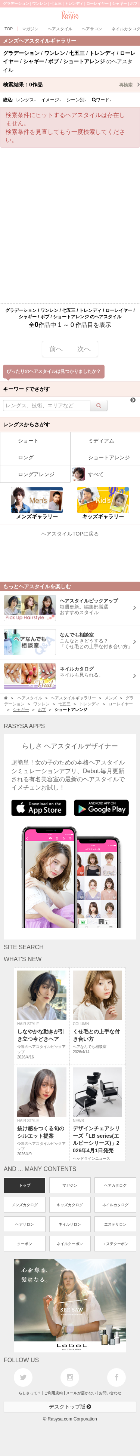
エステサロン (115, 1224)
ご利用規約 (53, 1393)
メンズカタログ (25, 1205)
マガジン (69, 1185)
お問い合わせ (110, 1393)
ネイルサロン (70, 1224)
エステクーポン (115, 1244)
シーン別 (76, 99)
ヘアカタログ (115, 1185)
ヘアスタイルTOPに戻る (70, 534)
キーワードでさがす (26, 389)
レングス (26, 99)
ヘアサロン (24, 1224)
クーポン (24, 1244)
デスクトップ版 (70, 1407)
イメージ (51, 99)
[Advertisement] (70, 233)
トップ (24, 1185)
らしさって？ (30, 1393)
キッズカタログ (70, 1205)
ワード (102, 99)
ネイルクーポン (70, 1244)
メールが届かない (81, 1393)
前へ (56, 349)
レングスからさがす (26, 424)
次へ (84, 349)
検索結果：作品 (71, 85)
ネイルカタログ (115, 1205)
